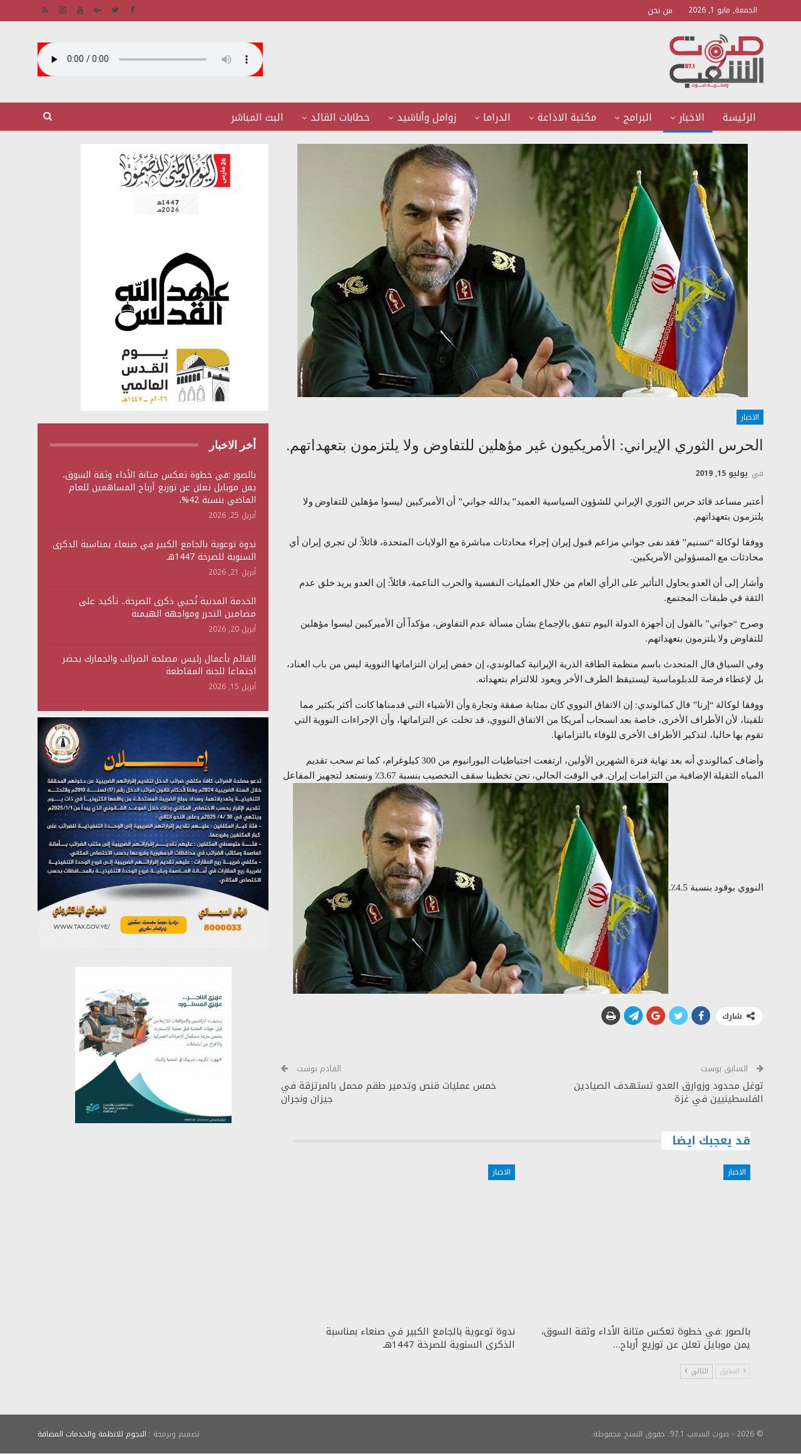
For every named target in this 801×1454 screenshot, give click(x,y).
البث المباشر (257, 117)
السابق (733, 1371)
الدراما (497, 117)
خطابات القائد (340, 117)
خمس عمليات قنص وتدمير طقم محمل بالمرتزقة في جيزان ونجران (388, 1092)
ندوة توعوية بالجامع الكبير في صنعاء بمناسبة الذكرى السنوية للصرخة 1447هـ (154, 550)
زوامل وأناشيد (426, 117)
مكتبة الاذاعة (567, 117)
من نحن (660, 10)
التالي (696, 1371)
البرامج (637, 117)
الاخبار (692, 117)
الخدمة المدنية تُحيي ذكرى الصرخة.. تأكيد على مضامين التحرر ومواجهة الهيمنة (167, 607)
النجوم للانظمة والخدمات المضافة (92, 1434)
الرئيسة (739, 117)
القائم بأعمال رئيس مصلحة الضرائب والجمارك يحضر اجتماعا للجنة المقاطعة (159, 665)
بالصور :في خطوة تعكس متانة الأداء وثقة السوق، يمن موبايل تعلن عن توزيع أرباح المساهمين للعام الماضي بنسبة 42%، (159, 487)
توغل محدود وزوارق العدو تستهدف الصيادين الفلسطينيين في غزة (668, 1092)
